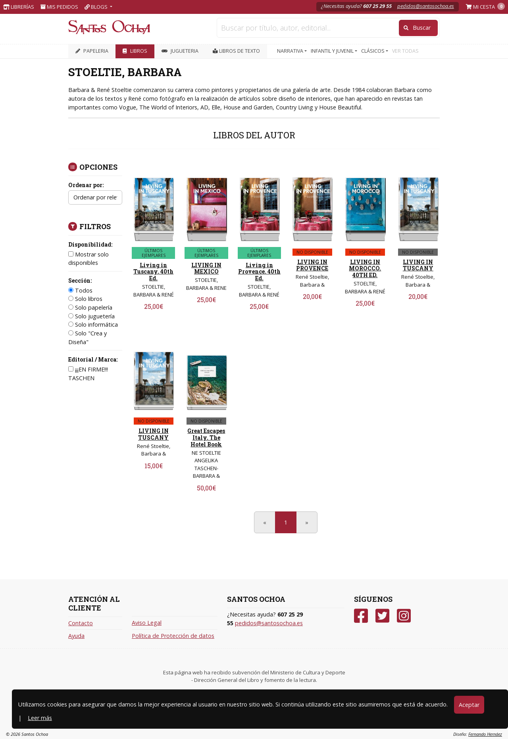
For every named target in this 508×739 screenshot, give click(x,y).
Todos (80, 290)
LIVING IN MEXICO (206, 268)
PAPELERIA (91, 51)
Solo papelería (90, 307)
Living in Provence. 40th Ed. (259, 271)
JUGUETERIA (180, 51)
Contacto (80, 623)
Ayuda (76, 635)
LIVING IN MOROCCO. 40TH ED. (365, 268)
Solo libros (85, 298)
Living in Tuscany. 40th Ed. (153, 271)
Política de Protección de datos (173, 635)
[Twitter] (382, 616)
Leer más (40, 718)
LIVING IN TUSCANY (418, 265)
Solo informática (93, 324)
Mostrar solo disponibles (88, 259)
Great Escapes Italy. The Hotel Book (206, 437)
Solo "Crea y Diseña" (87, 337)
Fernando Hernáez (485, 734)
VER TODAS (405, 51)
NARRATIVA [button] (290, 51)
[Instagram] (404, 616)
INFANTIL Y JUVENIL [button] (333, 51)
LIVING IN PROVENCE (312, 265)
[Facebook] (361, 616)
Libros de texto (236, 51)
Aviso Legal (147, 622)
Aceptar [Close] (469, 704)
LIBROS (135, 51)
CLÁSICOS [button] (373, 51)
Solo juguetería (91, 316)
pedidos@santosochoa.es (425, 6)
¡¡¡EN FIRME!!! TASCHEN (88, 374)
